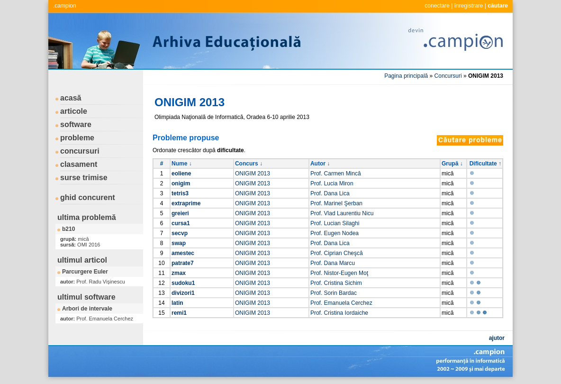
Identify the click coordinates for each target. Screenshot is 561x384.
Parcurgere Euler (85, 271)
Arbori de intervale (87, 308)
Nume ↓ (182, 163)
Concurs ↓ (248, 163)
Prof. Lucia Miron (331, 183)
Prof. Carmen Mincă (335, 173)
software (75, 124)
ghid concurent (87, 197)
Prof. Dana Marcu (332, 263)
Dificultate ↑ (485, 163)
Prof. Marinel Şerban (336, 203)
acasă (70, 98)
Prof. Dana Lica (330, 193)
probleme (77, 138)
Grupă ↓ (452, 163)
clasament (78, 164)
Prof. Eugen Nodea (334, 233)
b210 (68, 229)
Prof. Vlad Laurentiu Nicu (341, 213)
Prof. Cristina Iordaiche (339, 313)
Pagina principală (406, 76)
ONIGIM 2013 (252, 173)
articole (73, 111)
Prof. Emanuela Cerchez (341, 303)
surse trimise (84, 178)
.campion (64, 5)
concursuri (80, 151)
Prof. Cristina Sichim (336, 283)
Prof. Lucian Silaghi (334, 223)
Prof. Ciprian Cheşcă (336, 253)
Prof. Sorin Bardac (333, 293)
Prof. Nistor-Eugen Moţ (339, 273)
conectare (437, 5)
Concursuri (448, 76)
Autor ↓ (320, 163)
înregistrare (468, 5)
